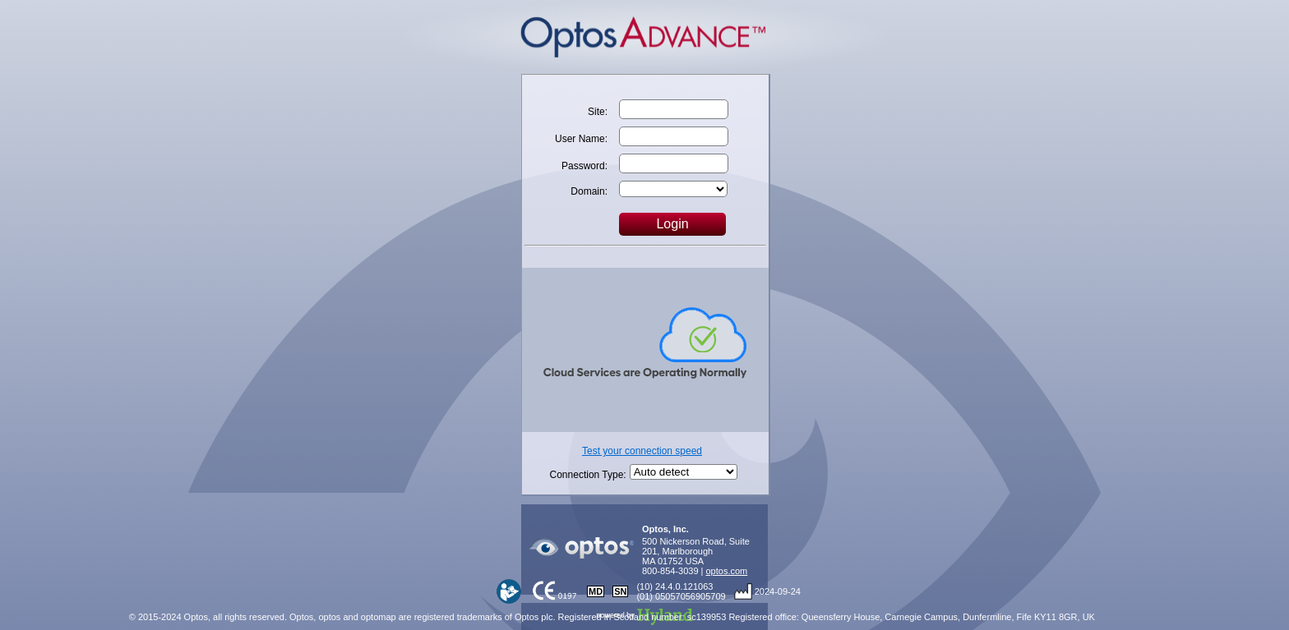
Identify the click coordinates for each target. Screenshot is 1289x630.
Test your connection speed (642, 451)
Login (672, 224)
